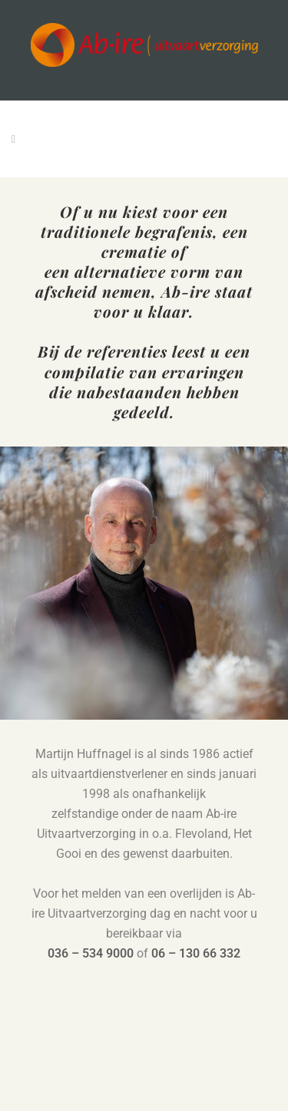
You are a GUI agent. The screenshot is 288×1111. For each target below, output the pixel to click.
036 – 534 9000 (91, 953)
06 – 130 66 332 (195, 953)
